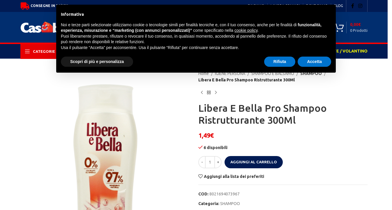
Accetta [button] (314, 61)
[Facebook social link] (352, 5)
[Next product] (215, 92)
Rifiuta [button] (279, 61)
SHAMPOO (230, 203)
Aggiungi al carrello (253, 162)
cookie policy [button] (245, 30)
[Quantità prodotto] (210, 162)
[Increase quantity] (218, 162)
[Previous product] (201, 92)
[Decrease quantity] (202, 162)
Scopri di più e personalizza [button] (97, 61)
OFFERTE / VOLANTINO (344, 51)
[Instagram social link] (360, 5)
